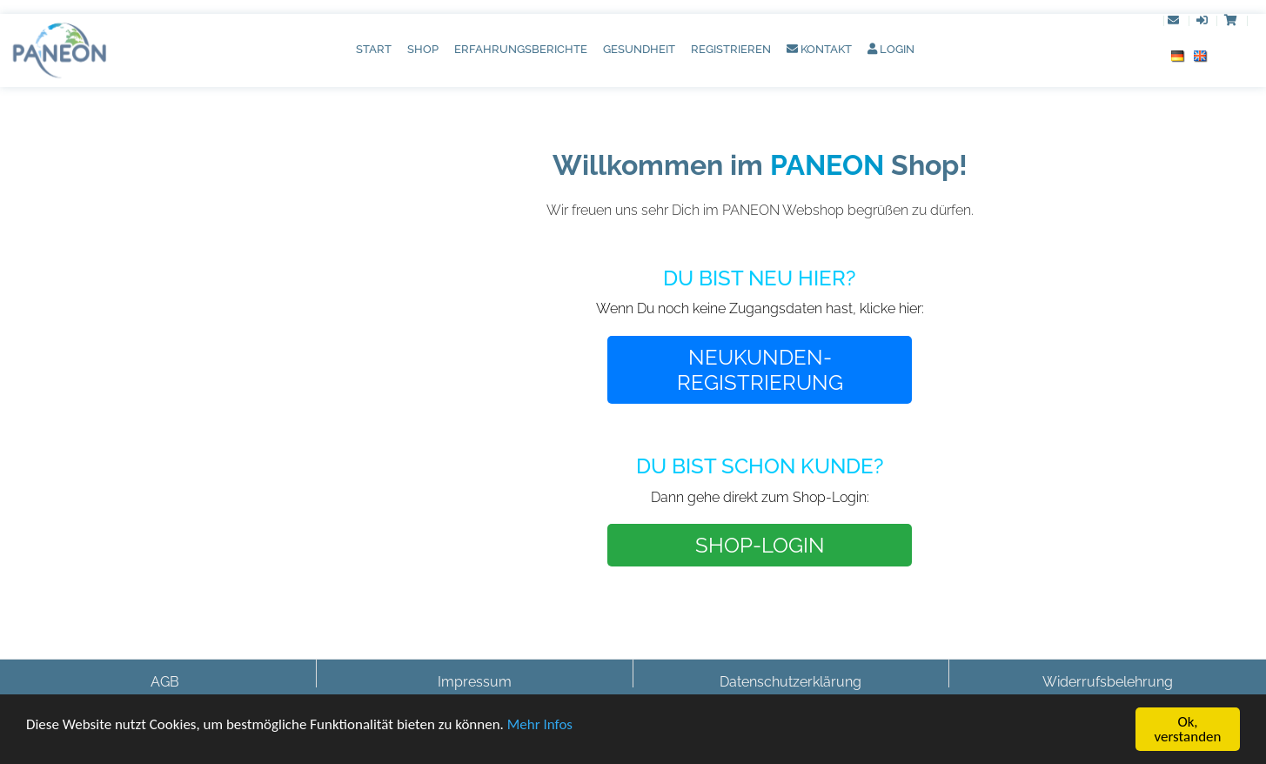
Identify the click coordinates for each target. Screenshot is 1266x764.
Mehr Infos (540, 725)
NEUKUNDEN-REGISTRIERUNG (760, 370)
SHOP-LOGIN (760, 545)
